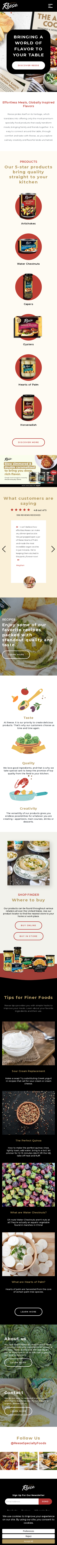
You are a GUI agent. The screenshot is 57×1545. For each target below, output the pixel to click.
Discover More (28, 442)
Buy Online (28, 925)
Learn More (16, 654)
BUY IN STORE (28, 936)
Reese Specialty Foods (10, 5)
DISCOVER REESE (28, 65)
